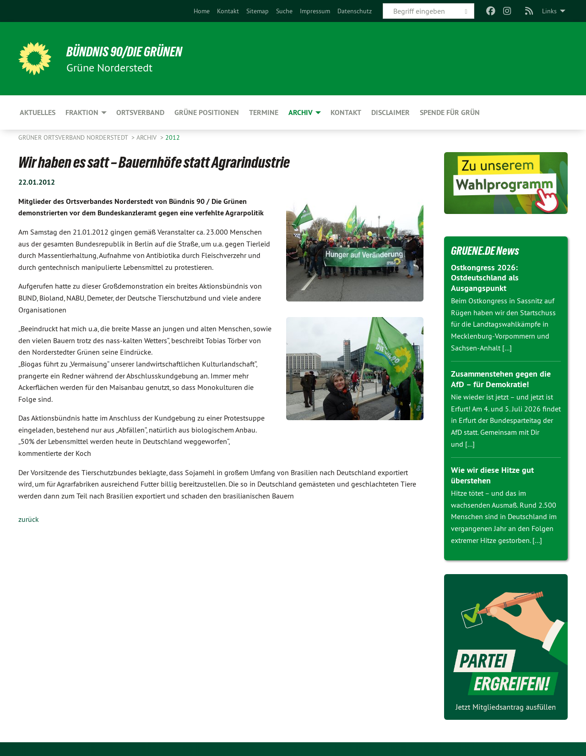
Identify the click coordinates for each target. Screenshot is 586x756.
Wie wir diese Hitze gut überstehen (492, 475)
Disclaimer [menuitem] (390, 112)
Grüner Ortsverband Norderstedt (74, 137)
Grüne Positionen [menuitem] (206, 112)
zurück (28, 519)
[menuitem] (202, 11)
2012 (172, 137)
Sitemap (257, 11)
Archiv (147, 137)
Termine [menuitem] (263, 112)
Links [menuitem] (549, 11)
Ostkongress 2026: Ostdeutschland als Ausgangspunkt (485, 277)
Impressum (315, 11)
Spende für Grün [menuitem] (450, 112)
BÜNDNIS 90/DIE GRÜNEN (131, 51)
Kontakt (228, 11)
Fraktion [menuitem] (81, 112)
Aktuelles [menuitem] (37, 112)
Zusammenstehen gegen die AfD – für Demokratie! (501, 378)
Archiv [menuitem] (300, 112)
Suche (284, 11)
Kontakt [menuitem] (346, 112)
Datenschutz (354, 11)
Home (202, 11)
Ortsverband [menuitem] (140, 112)
